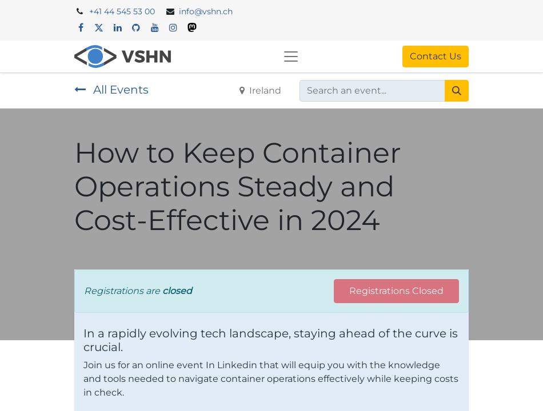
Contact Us (435, 56)
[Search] (457, 91)
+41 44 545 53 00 (122, 11)
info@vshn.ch (206, 11)
